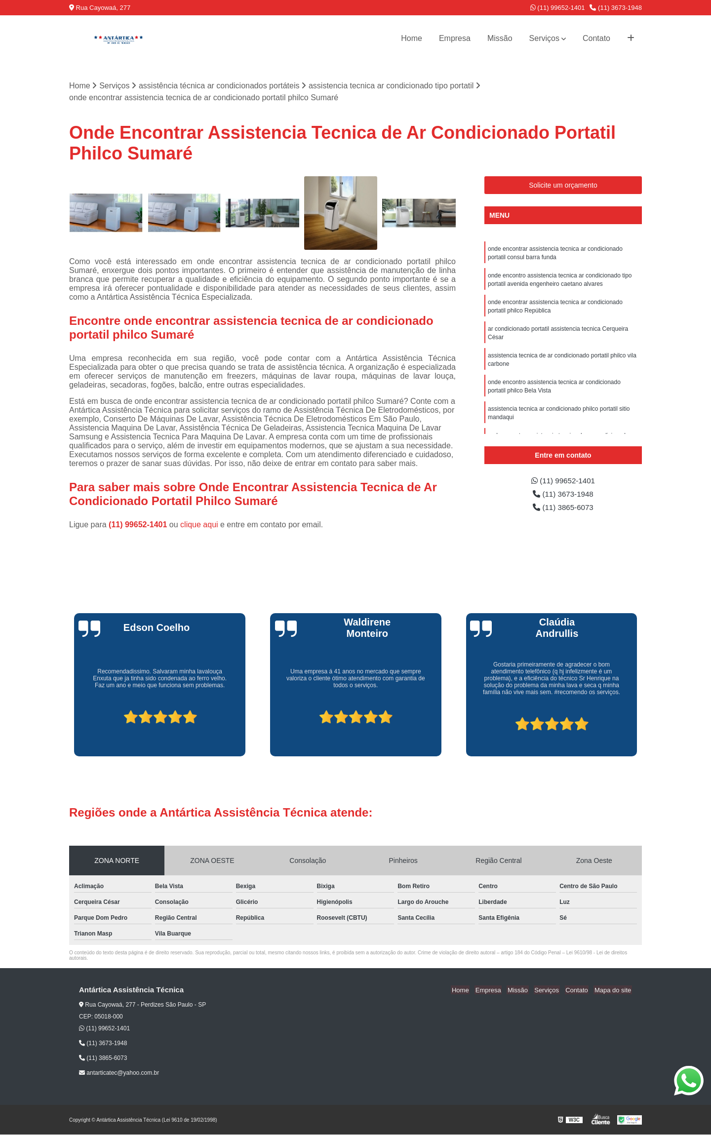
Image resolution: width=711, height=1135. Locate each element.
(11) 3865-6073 (563, 509)
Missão (500, 38)
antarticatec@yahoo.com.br (119, 1073)
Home (411, 38)
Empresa (455, 38)
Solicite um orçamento (563, 186)
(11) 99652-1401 (557, 7)
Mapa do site (613, 990)
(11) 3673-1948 (616, 7)
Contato (596, 38)
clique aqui (199, 524)
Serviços (544, 38)
